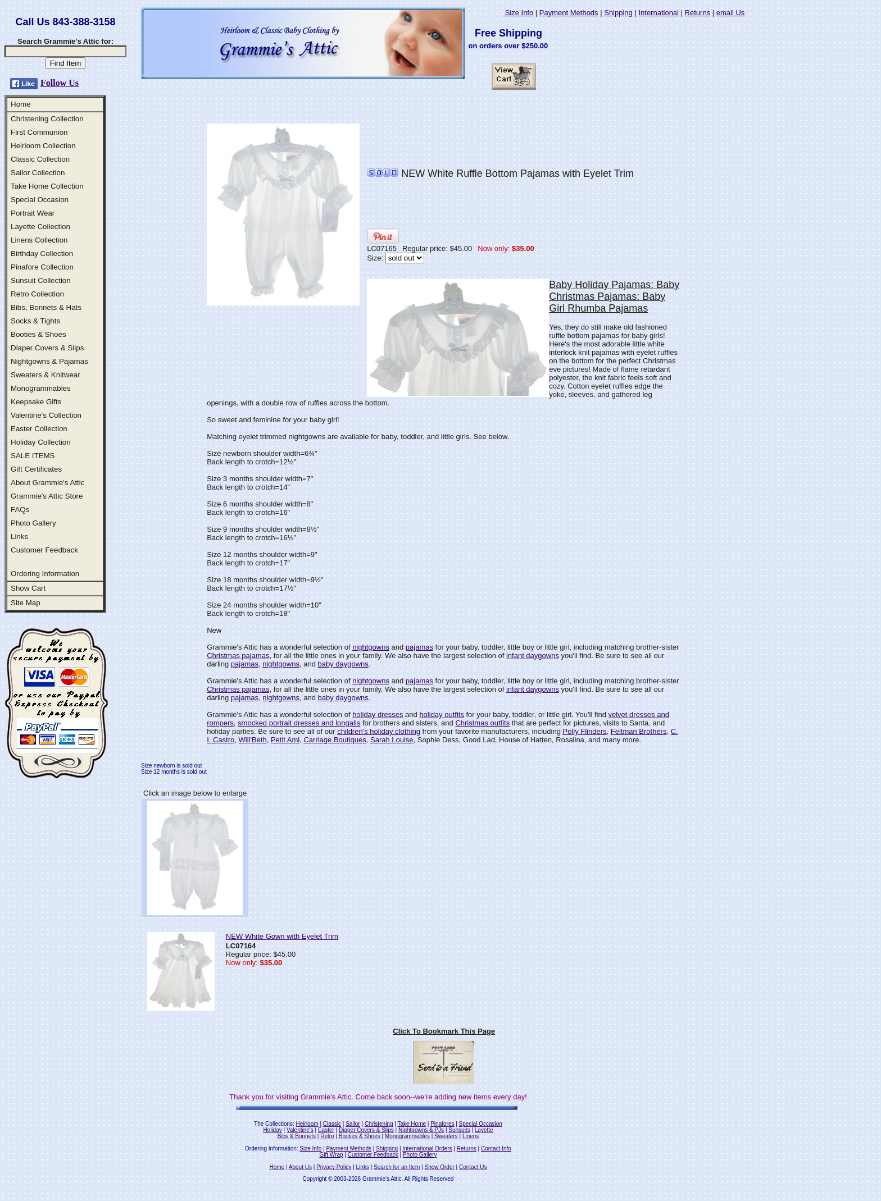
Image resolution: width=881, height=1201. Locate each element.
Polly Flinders (584, 731)
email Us (730, 12)
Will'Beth (253, 740)
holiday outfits (441, 714)
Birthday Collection (42, 253)
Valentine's (300, 1130)
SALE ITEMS (33, 455)
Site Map (25, 603)
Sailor (353, 1124)
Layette (484, 1130)
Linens (470, 1136)
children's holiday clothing (378, 731)
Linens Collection (39, 240)
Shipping (618, 12)
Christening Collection (47, 119)
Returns (698, 12)
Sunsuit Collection (41, 280)
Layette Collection (40, 226)
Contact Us (473, 1167)
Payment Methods (568, 12)
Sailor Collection (38, 172)
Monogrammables (41, 388)
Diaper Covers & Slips (47, 348)
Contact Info (496, 1148)
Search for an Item (397, 1167)
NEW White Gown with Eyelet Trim (282, 936)
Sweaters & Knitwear (45, 375)
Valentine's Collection (46, 415)
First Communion (39, 132)
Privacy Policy (333, 1167)
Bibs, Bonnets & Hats (46, 307)
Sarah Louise (392, 740)
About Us (300, 1167)
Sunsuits (459, 1130)
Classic (332, 1124)
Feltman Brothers (639, 731)
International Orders (427, 1148)
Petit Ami (285, 740)
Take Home (411, 1124)
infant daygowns (532, 655)
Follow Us (59, 83)
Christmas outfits (482, 723)
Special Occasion (40, 199)
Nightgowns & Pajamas (49, 361)
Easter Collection (39, 428)
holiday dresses (377, 714)
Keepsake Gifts (36, 402)
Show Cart (28, 588)
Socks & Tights (35, 321)
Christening (379, 1124)
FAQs (20, 509)
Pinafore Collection (42, 267)
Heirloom (307, 1124)
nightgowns (370, 647)
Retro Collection (37, 294)
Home (21, 104)
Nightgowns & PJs (421, 1130)
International (658, 12)
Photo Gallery (33, 523)
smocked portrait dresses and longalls (299, 723)
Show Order (439, 1167)
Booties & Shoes (38, 334)
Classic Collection (40, 159)
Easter (326, 1130)
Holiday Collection (41, 442)
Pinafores (442, 1124)
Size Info (518, 12)
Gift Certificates (36, 469)
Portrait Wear (33, 213)
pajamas (419, 647)
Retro (327, 1136)
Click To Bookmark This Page (444, 1031)
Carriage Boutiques (334, 740)
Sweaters (446, 1136)
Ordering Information (45, 573)
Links (19, 536)
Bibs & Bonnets (297, 1136)
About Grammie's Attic (47, 482)
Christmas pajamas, (239, 655)
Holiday (272, 1130)
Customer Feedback (44, 550)
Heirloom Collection (43, 145)
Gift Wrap (331, 1155)
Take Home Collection (47, 186)
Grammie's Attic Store (47, 496)
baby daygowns (342, 664)
